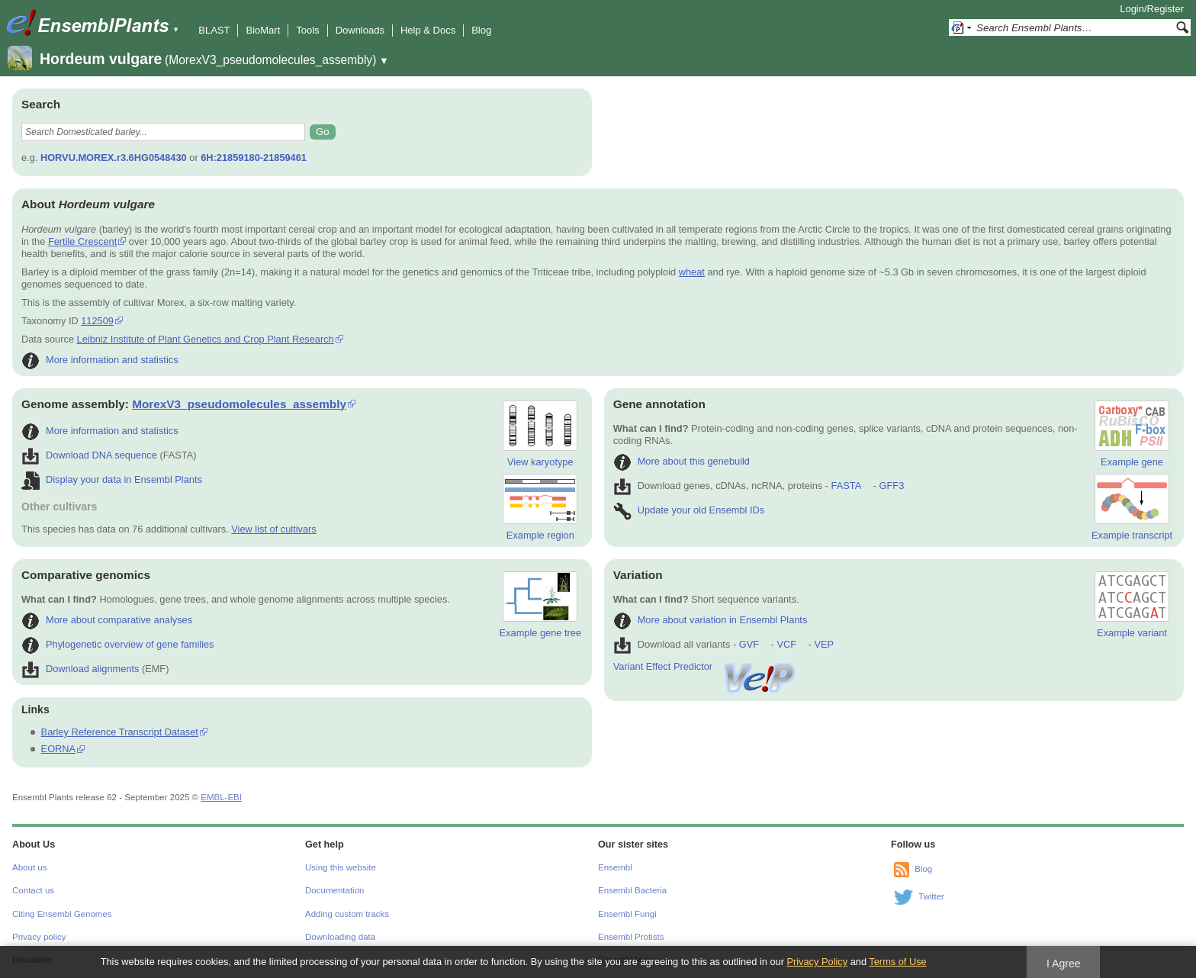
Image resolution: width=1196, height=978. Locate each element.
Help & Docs (427, 30)
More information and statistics (99, 359)
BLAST (214, 30)
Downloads (360, 30)
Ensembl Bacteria (632, 890)
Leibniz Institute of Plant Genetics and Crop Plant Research (205, 339)
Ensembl (615, 867)
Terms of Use (897, 961)
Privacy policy (39, 936)
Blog (481, 30)
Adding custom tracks (347, 913)
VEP (824, 644)
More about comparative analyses (106, 620)
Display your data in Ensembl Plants (111, 479)
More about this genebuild (681, 461)
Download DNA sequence (89, 455)
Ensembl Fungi (627, 913)
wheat (692, 272)
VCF (786, 644)
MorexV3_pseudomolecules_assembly (239, 403)
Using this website (340, 867)
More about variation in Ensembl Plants (710, 620)
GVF (749, 644)
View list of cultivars (273, 529)
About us (29, 867)
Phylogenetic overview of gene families (117, 644)
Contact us (33, 890)
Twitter (931, 896)
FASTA (846, 485)
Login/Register (1152, 8)
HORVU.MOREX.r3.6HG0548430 (113, 157)
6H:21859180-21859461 (254, 157)
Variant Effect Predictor (705, 666)
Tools (307, 30)
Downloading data (340, 936)
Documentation (334, 890)
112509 (97, 321)
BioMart (263, 30)
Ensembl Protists (631, 936)
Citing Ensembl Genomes (62, 913)
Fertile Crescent (82, 241)
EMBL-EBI (221, 797)
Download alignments (80, 668)
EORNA (58, 748)
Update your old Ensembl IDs (688, 510)
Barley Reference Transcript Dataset (119, 732)
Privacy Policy (816, 961)
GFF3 (891, 485)
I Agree (1063, 963)
